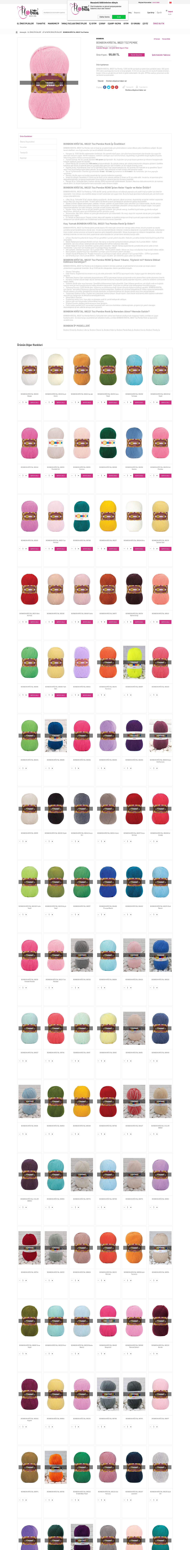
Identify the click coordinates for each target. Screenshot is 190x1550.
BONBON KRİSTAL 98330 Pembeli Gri (55, 453)
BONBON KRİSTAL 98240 (29, 452)
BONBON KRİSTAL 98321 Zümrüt (55, 1333)
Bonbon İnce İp (139, 330)
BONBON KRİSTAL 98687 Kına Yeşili (29, 1157)
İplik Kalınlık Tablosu (161, 55)
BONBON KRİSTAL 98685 (56, 687)
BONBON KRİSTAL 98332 (82, 629)
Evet (119, 17)
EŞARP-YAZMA (114, 23)
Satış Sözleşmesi (24, 1489)
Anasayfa (60, 1475)
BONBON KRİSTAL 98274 (108, 1332)
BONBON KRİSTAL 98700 (82, 863)
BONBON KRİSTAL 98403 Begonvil (108, 1157)
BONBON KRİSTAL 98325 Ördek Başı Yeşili (82, 1275)
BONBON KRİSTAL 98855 (56, 1039)
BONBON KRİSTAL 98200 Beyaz (29, 395)
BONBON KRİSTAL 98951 (160, 1039)
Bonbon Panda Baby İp (125, 330)
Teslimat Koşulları (24, 1480)
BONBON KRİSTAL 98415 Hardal (82, 394)
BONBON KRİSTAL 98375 (134, 1039)
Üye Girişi (150, 12)
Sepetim (60, 1502)
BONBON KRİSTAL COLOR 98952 (30, 1040)
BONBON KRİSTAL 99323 (55, 1098)
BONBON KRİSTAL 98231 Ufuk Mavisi (160, 805)
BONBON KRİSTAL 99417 (81, 922)
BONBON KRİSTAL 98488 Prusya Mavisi (108, 805)
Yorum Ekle (166, 39)
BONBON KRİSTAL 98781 (134, 1215)
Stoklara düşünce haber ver (116, 81)
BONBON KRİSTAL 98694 (108, 863)
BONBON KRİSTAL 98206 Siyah (56, 746)
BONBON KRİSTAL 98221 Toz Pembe (56, 864)
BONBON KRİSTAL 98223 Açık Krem (55, 395)
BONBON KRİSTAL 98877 (160, 1215)
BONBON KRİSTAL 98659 (82, 1098)
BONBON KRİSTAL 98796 (108, 980)
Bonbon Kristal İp (69, 330)
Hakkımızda (21, 1475)
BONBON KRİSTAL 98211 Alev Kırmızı (30, 571)
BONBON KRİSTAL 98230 (160, 629)
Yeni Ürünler (61, 1484)
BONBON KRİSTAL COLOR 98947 (160, 981)
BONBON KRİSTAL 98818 (82, 1391)
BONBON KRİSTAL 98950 (56, 980)
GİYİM (126, 23)
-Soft (81, 1547)
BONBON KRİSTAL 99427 (134, 980)
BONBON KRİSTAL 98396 (82, 687)
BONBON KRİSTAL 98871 (108, 570)
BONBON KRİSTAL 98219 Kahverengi (134, 571)
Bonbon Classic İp (96, 330)
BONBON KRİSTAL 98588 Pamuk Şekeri (134, 1157)
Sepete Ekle (34, 402)
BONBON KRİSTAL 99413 (108, 922)
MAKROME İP (53, 23)
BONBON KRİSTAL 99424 (55, 1391)
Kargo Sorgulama (24, 1502)
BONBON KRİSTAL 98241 (29, 1332)
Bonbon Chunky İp (153, 330)
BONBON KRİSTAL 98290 (134, 687)
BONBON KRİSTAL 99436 (108, 1391)
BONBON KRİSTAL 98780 (108, 1215)
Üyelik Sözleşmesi (24, 1484)
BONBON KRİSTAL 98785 (55, 1274)
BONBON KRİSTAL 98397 (134, 629)
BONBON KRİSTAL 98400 (134, 804)
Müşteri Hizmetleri (64, 1498)
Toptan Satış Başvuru (105, 1480)
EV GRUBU (135, 23)
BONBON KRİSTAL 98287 (82, 1332)
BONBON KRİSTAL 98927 (29, 922)
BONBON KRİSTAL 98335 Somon (82, 453)
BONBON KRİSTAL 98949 (160, 922)
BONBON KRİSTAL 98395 (29, 629)
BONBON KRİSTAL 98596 (108, 452)
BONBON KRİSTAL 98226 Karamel (29, 1392)
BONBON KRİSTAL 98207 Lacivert (134, 1275)
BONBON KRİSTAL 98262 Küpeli (29, 1216)
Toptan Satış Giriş (103, 1475)
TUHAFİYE (40, 23)
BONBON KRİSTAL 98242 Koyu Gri (81, 747)
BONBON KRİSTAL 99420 (134, 863)
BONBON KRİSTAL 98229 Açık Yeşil (55, 805)
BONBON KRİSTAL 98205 (108, 687)
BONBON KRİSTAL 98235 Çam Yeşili (108, 395)
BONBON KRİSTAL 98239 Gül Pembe (160, 453)
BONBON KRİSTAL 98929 (160, 863)
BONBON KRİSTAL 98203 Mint (55, 1156)
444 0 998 (135, 1425)
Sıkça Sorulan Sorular (65, 1507)
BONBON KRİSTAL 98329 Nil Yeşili (160, 395)
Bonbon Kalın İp (110, 330)
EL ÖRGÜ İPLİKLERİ (25, 23)
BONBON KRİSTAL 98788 (82, 511)
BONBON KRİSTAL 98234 (82, 1215)
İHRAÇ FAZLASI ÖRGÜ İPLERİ (74, 23)
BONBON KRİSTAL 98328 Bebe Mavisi (82, 1157)
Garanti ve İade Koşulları (27, 1493)
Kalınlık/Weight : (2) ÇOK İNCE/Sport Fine (112, 48)
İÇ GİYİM (92, 23)
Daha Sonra (105, 17)
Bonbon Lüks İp (83, 330)
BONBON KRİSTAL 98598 (82, 980)
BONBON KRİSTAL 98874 (29, 1274)
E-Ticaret (87, 1547)
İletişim (60, 1480)
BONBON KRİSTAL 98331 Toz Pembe (55, 512)
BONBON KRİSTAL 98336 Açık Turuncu (134, 1099)
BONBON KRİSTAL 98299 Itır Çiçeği (160, 747)
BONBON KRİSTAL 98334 (160, 1098)
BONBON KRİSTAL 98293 (55, 570)
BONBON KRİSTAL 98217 (108, 511)
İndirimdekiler (62, 1493)
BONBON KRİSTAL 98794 (55, 922)
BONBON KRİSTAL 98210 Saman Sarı (160, 512)
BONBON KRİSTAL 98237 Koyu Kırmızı (134, 747)
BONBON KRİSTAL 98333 (29, 746)
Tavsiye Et (129, 87)
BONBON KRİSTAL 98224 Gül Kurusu (108, 1275)
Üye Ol (159, 12)
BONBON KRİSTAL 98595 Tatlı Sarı (55, 629)
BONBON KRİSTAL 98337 (82, 804)
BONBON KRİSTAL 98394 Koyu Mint (160, 1333)
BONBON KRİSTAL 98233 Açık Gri (160, 1275)
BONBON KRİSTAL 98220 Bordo (160, 1157)
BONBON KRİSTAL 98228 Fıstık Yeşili (30, 805)
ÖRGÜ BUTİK (158, 23)
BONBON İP (69, 325)
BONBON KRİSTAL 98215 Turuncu (108, 629)
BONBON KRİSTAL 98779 (82, 1039)
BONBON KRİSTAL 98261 (29, 511)
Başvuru (137, 12)
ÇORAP (102, 23)
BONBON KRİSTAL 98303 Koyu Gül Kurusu (160, 688)
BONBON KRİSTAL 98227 (134, 1332)
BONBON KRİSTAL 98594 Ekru (134, 511)
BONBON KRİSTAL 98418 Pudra (82, 570)
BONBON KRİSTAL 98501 (160, 570)
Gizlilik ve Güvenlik (24, 1498)
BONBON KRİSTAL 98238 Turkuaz (134, 395)
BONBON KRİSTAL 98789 (108, 1039)
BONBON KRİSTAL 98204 (29, 687)
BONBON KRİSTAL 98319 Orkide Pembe (29, 864)
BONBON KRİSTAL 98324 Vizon (108, 746)
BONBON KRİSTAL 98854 (55, 1215)
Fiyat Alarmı (143, 87)
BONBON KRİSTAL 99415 (134, 922)
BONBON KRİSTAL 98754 (29, 1098)
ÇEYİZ (145, 23)
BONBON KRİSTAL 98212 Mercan (108, 1099)
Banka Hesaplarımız (64, 1489)
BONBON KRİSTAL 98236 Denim (134, 453)
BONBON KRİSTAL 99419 (29, 980)
